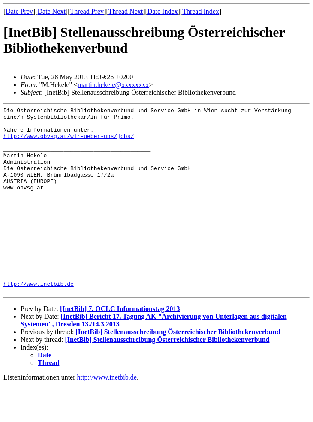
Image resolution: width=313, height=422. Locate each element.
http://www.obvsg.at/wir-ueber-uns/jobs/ (68, 142)
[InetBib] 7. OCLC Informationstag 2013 (120, 346)
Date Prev (19, 11)
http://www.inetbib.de (38, 319)
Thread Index (200, 11)
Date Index (162, 11)
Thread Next (125, 11)
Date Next (52, 11)
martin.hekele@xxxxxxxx (113, 84)
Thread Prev (87, 11)
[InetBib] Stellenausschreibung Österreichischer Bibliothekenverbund (177, 369)
